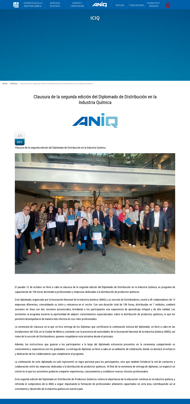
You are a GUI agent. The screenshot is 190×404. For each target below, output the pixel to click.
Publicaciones (137, 5)
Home (4, 83)
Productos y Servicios (153, 4)
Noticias (120, 5)
